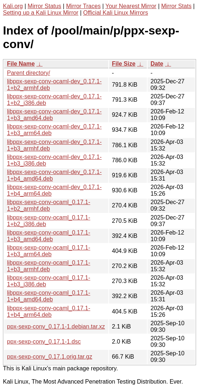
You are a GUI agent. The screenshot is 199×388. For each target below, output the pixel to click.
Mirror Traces (83, 6)
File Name (21, 64)
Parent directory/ (28, 73)
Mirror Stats (176, 6)
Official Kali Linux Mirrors (115, 13)
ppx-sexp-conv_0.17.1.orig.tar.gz (49, 356)
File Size (123, 64)
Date (157, 64)
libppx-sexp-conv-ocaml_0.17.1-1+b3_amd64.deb (48, 235)
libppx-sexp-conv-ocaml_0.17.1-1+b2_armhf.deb (48, 205)
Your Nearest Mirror (130, 6)
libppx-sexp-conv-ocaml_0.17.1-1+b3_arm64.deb (48, 250)
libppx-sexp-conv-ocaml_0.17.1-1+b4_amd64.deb (48, 296)
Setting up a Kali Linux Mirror (40, 13)
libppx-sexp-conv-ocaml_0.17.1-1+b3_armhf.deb (48, 266)
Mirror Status (44, 6)
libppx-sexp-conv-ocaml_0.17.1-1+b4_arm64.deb (48, 311)
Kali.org (13, 6)
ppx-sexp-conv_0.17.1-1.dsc (44, 341)
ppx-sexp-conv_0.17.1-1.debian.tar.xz (56, 326)
